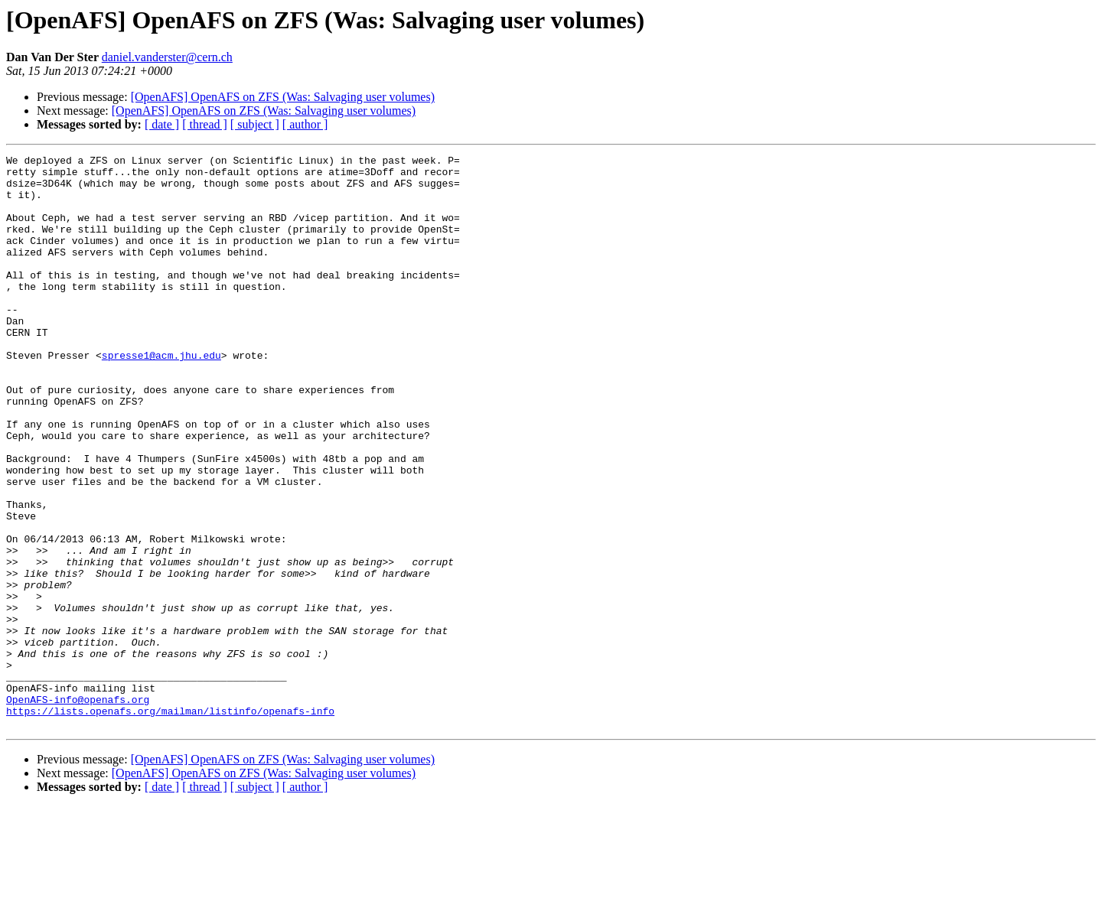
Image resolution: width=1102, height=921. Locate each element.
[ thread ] (204, 124)
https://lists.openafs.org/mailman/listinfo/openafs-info (170, 823)
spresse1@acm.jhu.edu (161, 396)
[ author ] (305, 124)
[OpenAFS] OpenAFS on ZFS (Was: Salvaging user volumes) (283, 96)
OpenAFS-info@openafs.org (77, 809)
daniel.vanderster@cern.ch (167, 56)
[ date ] (162, 124)
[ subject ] (254, 124)
